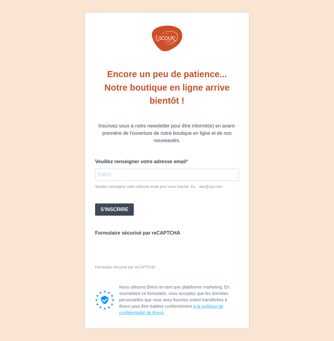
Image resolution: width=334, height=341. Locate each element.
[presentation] (141, 251)
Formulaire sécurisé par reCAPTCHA (137, 232)
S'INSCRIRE (114, 209)
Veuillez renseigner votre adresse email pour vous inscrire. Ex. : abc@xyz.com (158, 187)
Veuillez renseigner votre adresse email (140, 161)
